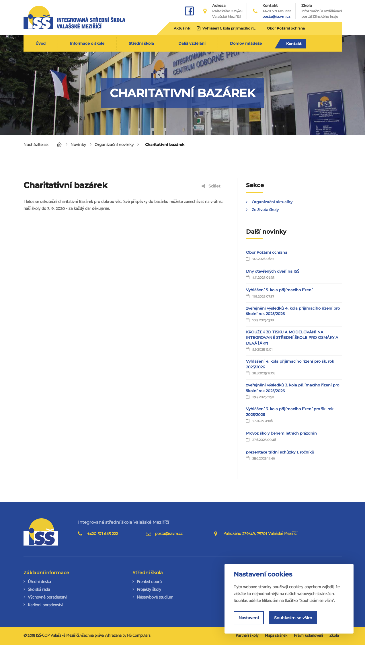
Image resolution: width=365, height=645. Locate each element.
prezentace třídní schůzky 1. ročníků (280, 452)
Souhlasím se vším (293, 617)
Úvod (41, 43)
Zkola (321, 11)
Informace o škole (87, 43)
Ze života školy (265, 209)
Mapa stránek (276, 635)
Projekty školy (149, 589)
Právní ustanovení (308, 635)
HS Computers (139, 635)
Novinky (78, 144)
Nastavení (249, 617)
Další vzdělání (192, 43)
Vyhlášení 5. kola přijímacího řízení (279, 290)
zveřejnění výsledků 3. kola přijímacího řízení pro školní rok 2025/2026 (292, 388)
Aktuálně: (182, 28)
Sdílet (211, 186)
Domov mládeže (246, 43)
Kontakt (294, 43)
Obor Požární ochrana (266, 252)
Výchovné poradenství (47, 597)
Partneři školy (247, 635)
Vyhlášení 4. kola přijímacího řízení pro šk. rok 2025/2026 (290, 364)
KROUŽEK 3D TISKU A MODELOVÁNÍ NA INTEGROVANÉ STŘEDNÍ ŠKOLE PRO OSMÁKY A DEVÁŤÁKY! (292, 337)
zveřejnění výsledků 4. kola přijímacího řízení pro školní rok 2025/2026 (293, 311)
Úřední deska (39, 581)
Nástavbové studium (155, 597)
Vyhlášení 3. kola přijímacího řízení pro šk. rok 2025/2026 (289, 411)
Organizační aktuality (272, 202)
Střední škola (141, 43)
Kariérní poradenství (45, 605)
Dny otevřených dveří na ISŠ (272, 271)
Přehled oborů (149, 581)
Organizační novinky (114, 144)
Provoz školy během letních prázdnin (281, 433)
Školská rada (39, 589)
